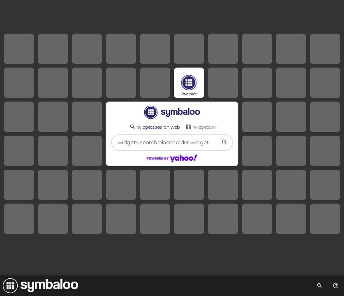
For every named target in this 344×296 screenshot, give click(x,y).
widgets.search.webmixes (216, 126)
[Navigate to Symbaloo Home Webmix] (39, 285)
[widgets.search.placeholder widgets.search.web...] (172, 142)
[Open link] (189, 83)
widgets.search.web (154, 126)
